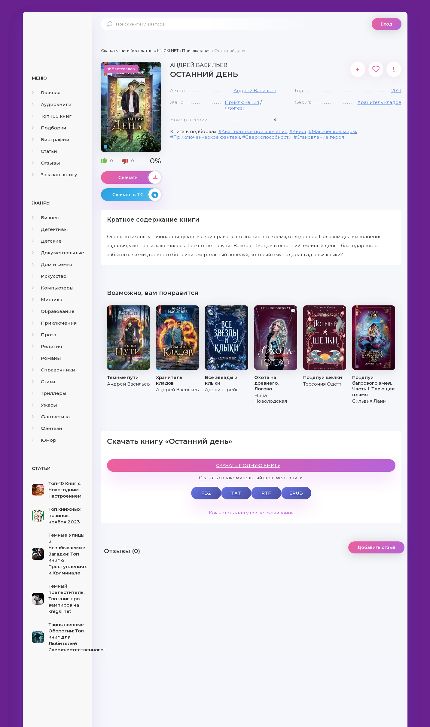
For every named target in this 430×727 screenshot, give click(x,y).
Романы (46, 358)
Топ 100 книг (52, 116)
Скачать (139, 177)
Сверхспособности (268, 137)
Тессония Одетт (322, 384)
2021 (396, 90)
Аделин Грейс (222, 389)
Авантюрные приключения (254, 131)
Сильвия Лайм (369, 401)
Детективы (50, 229)
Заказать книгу (54, 174)
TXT (236, 493)
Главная (46, 92)
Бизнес (45, 217)
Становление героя (320, 137)
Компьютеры (53, 288)
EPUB (296, 493)
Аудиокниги (52, 104)
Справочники (53, 370)
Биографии (50, 139)
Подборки (49, 128)
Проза (44, 335)
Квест (299, 131)
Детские (47, 241)
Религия (47, 346)
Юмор (44, 440)
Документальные (58, 253)
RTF (266, 493)
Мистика (47, 299)
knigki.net (57, 35)
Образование (53, 311)
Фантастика (51, 417)
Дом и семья (52, 264)
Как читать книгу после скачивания (251, 513)
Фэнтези (47, 428)
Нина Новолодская (270, 398)
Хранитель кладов (379, 102)
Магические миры (334, 131)
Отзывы (46, 163)
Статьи (44, 151)
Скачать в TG (136, 194)
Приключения (54, 323)
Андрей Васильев (254, 90)
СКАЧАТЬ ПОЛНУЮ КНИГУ (248, 465)
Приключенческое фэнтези (206, 137)
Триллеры (49, 393)
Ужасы (44, 405)
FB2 (206, 493)
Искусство (49, 276)
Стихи (43, 381)
